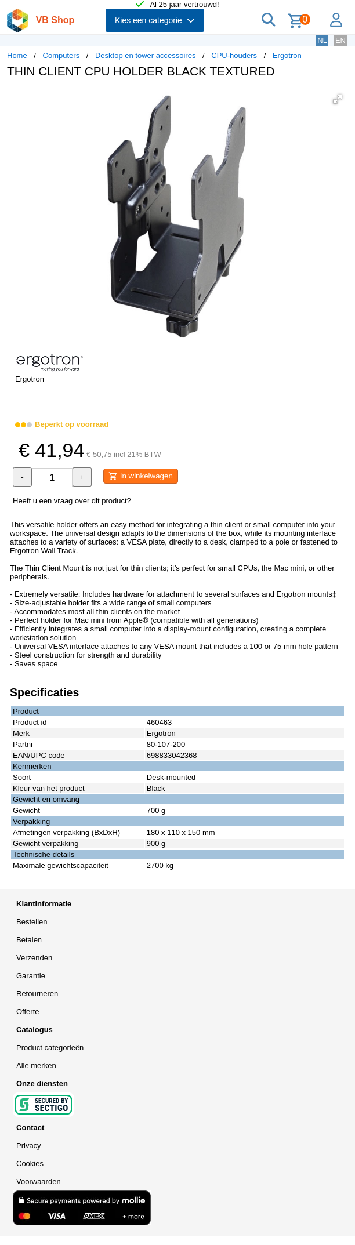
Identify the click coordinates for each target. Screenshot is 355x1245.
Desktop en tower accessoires (145, 55)
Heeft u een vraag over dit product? (72, 500)
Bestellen (31, 921)
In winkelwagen (140, 476)
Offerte (27, 1011)
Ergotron (287, 55)
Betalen (29, 939)
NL (322, 40)
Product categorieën (50, 1047)
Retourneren (37, 993)
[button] (337, 99)
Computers (61, 55)
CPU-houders (234, 55)
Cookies (30, 1163)
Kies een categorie (155, 20)
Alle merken (36, 1065)
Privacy (28, 1145)
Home (17, 55)
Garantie (30, 975)
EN (340, 40)
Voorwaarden (38, 1181)
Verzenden (34, 957)
